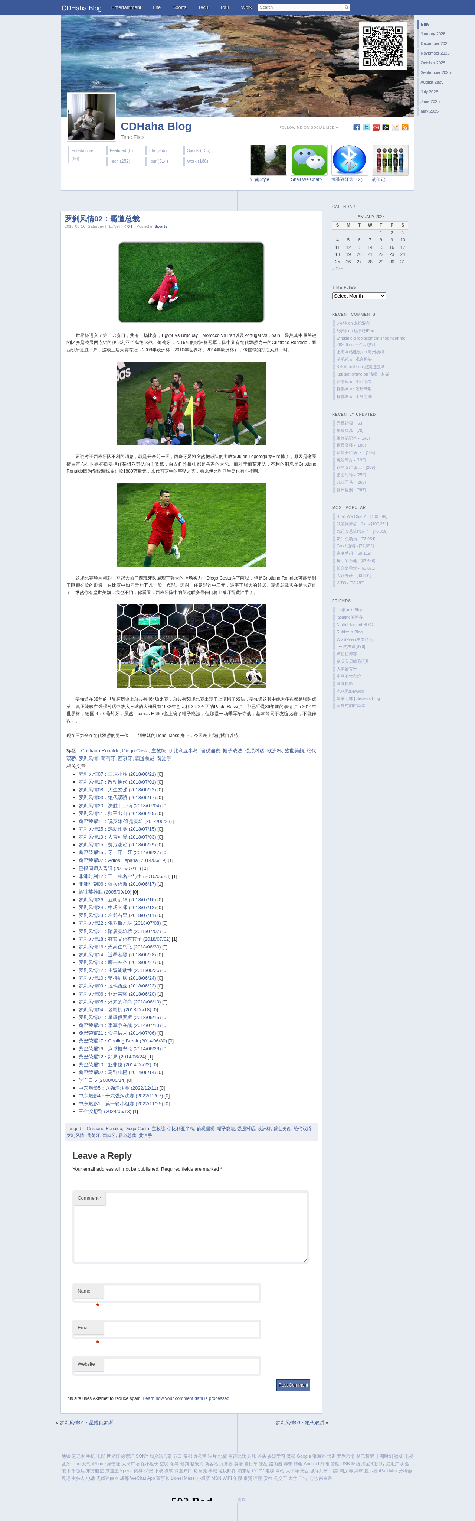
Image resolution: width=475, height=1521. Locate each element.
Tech (203, 7)
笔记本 (78, 1456)
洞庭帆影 (345, 683)
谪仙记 (378, 179)
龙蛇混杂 (362, 323)
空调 (164, 1463)
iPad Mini (388, 1470)
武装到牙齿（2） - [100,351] (362, 524)
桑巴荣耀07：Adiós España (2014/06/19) (123, 860)
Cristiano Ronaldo (100, 750)
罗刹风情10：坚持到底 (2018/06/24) (117, 978)
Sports (180, 7)
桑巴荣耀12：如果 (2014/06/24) (113, 1057)
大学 (292, 1478)
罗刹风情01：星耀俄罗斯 (86, 1423)
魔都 (290, 1456)
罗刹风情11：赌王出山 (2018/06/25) (117, 813)
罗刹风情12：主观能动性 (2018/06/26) (120, 970)
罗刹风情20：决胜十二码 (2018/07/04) (120, 805)
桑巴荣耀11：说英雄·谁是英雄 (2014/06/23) (125, 821)
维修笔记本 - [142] (353, 438)
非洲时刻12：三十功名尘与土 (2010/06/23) (125, 876)
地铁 (66, 1456)
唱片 (212, 1456)
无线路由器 (107, 1478)
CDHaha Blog (156, 126)
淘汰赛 (346, 1470)
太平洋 (292, 1470)
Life (157, 7)
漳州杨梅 (376, 352)
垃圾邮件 (227, 1470)
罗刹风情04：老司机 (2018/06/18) (115, 1009)
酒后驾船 (364, 389)
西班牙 (125, 758)
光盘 (304, 1470)
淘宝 (365, 1463)
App (151, 1478)
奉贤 (247, 1478)
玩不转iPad (364, 330)
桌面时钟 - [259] (351, 475)
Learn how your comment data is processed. (186, 1398)
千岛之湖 (364, 396)
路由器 (275, 1463)
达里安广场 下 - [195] (356, 452)
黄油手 (164, 758)
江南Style (259, 179)
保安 (148, 1470)
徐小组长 (149, 1463)
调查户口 (183, 1470)
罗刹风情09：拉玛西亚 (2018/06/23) (117, 986)
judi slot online (350, 374)
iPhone (99, 1463)
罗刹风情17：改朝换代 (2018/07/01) (117, 782)
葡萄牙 (108, 758)
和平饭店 (76, 1470)
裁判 (184, 1463)
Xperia (126, 1470)
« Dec (337, 269)
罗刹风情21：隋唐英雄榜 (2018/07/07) (120, 931)
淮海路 (319, 1456)
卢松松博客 (347, 654)
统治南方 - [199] (351, 460)
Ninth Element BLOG (356, 624)
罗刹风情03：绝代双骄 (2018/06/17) (117, 797)
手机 (90, 1456)
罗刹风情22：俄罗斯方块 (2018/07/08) (120, 923)
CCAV (258, 1470)
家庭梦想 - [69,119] (354, 553)
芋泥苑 (343, 359)
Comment (90, 1198)
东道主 (112, 1470)
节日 (177, 1456)
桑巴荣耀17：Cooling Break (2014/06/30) (123, 1041)
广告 (302, 1478)
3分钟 (342, 323)
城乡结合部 (161, 1456)
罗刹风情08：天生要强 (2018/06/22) (117, 789)
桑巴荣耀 (365, 1456)
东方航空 (95, 1470)
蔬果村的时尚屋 (351, 705)
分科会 (405, 1470)
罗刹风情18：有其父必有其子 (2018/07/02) (125, 939)
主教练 (158, 750)
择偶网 (343, 389)
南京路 (325, 1478)
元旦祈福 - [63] (350, 423)
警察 (335, 1463)
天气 (86, 1463)
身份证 (113, 1463)
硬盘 (263, 1463)
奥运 (66, 1478)
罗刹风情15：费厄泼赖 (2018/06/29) (117, 844)
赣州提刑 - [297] (351, 489)
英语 (238, 1463)
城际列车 (319, 1470)
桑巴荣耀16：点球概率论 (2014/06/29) (120, 1048)
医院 (257, 1478)
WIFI (227, 1478)
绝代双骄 (302, 1128)
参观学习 (276, 1456)
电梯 (269, 1470)
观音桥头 (364, 359)
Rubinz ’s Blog (350, 632)
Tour (224, 7)
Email (88, 1330)
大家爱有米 (347, 669)
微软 (168, 1470)
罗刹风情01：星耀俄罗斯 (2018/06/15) (120, 1017)
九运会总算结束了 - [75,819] (362, 531)
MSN (217, 1478)
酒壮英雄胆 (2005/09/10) (105, 892)
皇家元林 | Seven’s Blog (358, 698)
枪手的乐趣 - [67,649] (356, 560)
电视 (408, 1456)
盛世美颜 (294, 750)
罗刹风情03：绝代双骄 (300, 1423)
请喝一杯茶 (379, 374)
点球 (358, 1470)
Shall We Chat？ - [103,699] (362, 516)
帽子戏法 (232, 750)
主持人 (78, 1478)
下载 (158, 1470)
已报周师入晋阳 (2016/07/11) (110, 868)
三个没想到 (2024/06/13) (105, 1111)
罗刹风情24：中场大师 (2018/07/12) (117, 907)
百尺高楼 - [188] (351, 445)
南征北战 (237, 1456)
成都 (124, 1478)
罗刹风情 (88, 758)
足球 (251, 1456)
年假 (237, 1478)
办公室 (200, 1456)
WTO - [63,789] (350, 583)
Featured (118, 150)
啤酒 (355, 1463)
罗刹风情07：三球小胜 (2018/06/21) (117, 774)
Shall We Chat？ (307, 179)
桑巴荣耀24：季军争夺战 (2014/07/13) (120, 1025)
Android (311, 1463)
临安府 (197, 1463)
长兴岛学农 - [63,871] (356, 568)
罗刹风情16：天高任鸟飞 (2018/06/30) (120, 947)
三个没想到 (365, 344)
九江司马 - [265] (351, 482)
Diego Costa (135, 750)
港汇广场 (395, 1463)
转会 (298, 1463)
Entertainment (126, 7)
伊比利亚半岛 (183, 750)
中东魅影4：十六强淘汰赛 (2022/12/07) (121, 1096)
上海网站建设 (349, 352)
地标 (222, 1456)
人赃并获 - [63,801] (354, 575)
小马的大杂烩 (349, 676)
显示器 (371, 1470)
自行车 (251, 1463)
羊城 (212, 1470)
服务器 (226, 1463)
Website (86, 1364)
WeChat (138, 1478)
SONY (142, 1456)
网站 (279, 1470)
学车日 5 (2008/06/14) (102, 1080)
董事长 (163, 1478)
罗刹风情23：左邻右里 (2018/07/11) (117, 915)
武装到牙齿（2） (348, 179)
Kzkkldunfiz (347, 366)
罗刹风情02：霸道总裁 (102, 219)
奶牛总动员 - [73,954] (356, 538)
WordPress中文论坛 (355, 639)
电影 (100, 1456)
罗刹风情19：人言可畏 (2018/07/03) (117, 837)
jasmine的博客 (350, 617)
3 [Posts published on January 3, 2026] (403, 233)
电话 (90, 1478)
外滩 (324, 1463)
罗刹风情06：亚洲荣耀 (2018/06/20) (117, 994)
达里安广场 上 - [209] (356, 467)
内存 (138, 1470)
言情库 (343, 381)
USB (345, 1463)
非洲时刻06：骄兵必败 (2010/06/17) (117, 884)
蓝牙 (66, 1463)
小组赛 (203, 1478)
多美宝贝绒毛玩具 (353, 661)
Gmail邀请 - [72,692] (355, 546)
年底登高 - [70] (350, 430)
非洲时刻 (384, 1456)
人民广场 (131, 1463)
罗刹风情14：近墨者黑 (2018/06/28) (117, 954)
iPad (76, 1463)
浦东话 (244, 1470)
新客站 (211, 1463)
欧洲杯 (274, 750)
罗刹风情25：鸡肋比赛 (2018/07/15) (117, 829)
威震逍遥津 (374, 366)
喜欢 (242, 1499)
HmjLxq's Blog (350, 609)
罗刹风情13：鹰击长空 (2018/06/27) (117, 962)
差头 (262, 1456)
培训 (331, 1456)
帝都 (187, 1456)
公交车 (280, 1478)
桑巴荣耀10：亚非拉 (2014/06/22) (115, 1064)
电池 (313, 1478)
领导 (174, 1463)
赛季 (288, 1463)
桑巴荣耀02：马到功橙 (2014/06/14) (117, 1072)
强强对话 (254, 750)
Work (246, 7)
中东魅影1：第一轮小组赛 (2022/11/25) (121, 1103)
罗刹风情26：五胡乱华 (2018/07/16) (117, 899)
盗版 (398, 1456)
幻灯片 (378, 1463)
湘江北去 (364, 381)
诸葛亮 (200, 1470)
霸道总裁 (144, 758)
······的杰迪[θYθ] (351, 646)
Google (304, 1456)
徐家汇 (127, 1456)
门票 (334, 1470)
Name (88, 1293)
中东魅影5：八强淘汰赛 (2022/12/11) (118, 1088)
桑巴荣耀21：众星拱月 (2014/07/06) (117, 1033)
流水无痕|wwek (350, 691)
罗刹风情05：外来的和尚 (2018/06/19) (120, 1002)
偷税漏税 (210, 750)
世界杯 (113, 1456)
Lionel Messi (183, 1478)
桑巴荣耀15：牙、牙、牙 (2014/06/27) (120, 852)
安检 (267, 1478)
